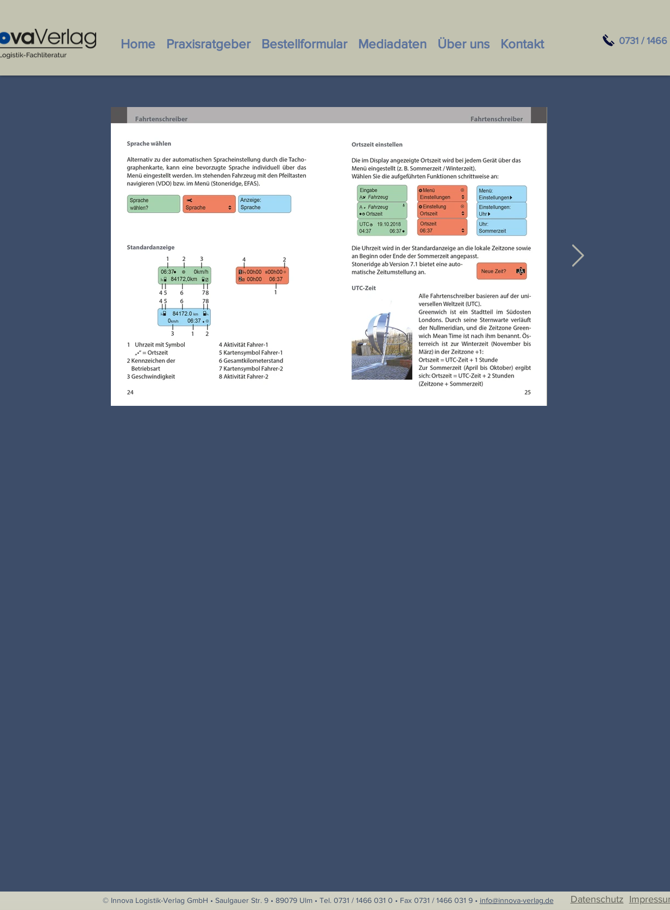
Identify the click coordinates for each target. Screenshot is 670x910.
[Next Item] (578, 256)
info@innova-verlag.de (517, 900)
